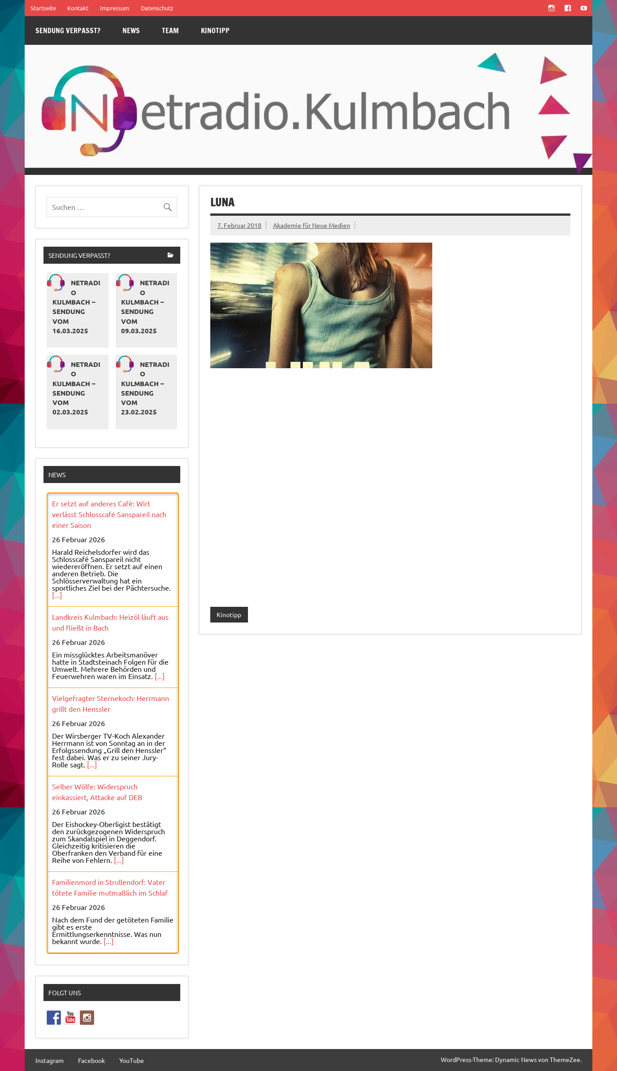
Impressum (114, 8)
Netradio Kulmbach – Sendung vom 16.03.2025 (76, 306)
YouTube (131, 1060)
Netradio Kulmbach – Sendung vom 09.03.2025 (145, 306)
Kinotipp (215, 30)
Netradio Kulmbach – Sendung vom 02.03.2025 (76, 388)
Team (170, 30)
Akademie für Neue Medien (311, 225)
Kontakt (77, 8)
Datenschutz (157, 8)
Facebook (91, 1060)
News (131, 30)
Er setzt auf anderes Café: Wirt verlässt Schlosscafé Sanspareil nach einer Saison (109, 514)
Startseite (43, 8)
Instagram (49, 1060)
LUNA (222, 202)
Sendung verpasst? (67, 30)
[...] (57, 594)
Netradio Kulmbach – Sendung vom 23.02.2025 (145, 388)
